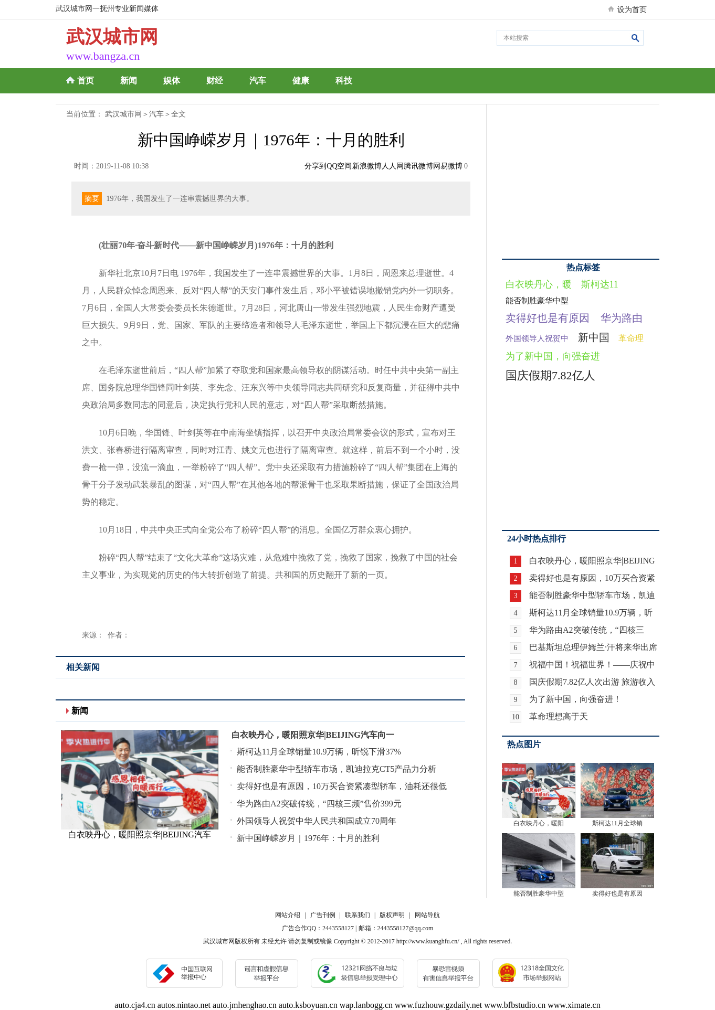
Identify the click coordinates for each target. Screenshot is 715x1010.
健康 (300, 80)
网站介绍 (287, 915)
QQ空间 (339, 166)
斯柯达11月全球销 (617, 823)
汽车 (257, 80)
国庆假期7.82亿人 (550, 375)
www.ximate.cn (574, 1005)
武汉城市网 (123, 114)
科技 (343, 80)
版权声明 (392, 915)
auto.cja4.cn (134, 1005)
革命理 (631, 338)
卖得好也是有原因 (548, 318)
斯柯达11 (599, 284)
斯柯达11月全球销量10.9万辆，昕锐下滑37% (319, 751)
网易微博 (447, 166)
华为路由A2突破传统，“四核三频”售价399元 (319, 803)
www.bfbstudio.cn (514, 1005)
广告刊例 (322, 915)
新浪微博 (367, 166)
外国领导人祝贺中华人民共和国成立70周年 (316, 820)
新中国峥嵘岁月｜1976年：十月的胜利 (308, 838)
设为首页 (632, 10)
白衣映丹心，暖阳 (538, 823)
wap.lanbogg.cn (366, 1005)
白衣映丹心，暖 (539, 284)
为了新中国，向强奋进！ (575, 699)
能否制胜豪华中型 (537, 300)
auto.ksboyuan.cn (308, 1005)
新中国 (593, 337)
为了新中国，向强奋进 (553, 356)
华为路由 (622, 318)
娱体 (171, 80)
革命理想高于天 (558, 716)
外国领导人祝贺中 (537, 338)
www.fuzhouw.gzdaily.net (438, 1005)
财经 (214, 80)
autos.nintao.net (184, 1005)
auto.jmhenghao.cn (245, 1005)
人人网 (393, 166)
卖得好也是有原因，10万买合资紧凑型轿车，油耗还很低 (342, 786)
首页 (85, 80)
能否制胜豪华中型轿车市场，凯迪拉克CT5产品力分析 (336, 768)
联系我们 (357, 915)
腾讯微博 (418, 166)
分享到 (315, 166)
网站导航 (427, 915)
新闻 (128, 80)
